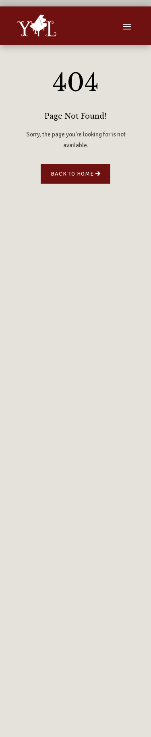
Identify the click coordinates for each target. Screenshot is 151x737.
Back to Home (72, 173)
